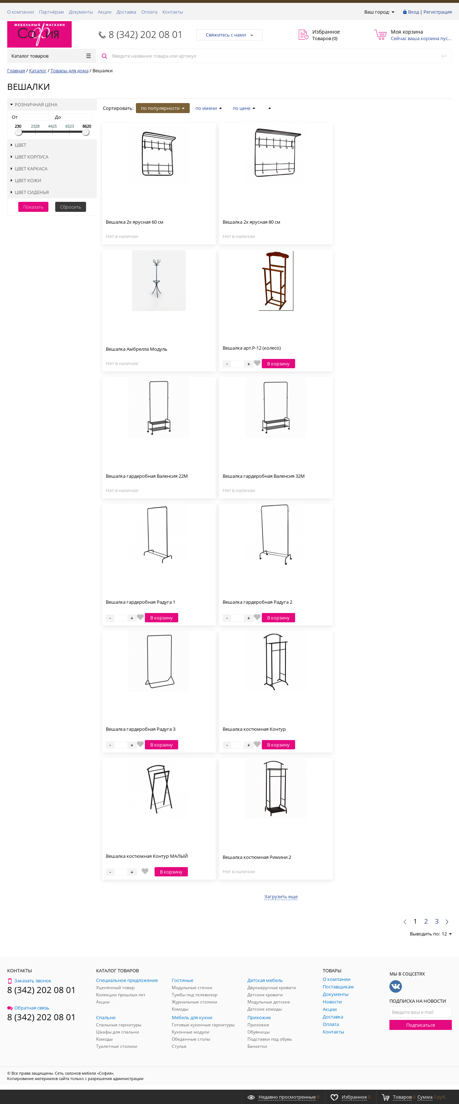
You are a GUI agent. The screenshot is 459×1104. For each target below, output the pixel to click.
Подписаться (420, 1025)
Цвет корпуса (29, 157)
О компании (20, 12)
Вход (413, 12)
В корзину (278, 363)
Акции (105, 12)
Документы (81, 12)
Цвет (18, 145)
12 (447, 933)
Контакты (172, 12)
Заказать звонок (29, 980)
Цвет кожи (25, 180)
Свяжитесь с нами (229, 34)
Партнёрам (51, 12)
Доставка (126, 12)
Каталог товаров (51, 56)
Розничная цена (33, 104)
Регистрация (437, 12)
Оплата (149, 12)
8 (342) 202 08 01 (146, 34)
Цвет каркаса (28, 168)
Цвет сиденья (29, 192)
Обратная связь (28, 1008)
